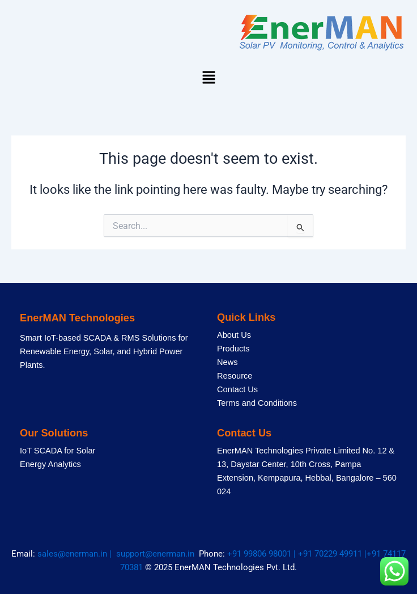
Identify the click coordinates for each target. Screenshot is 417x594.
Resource (234, 375)
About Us (234, 335)
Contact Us (237, 389)
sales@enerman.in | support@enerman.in (118, 554)
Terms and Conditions (257, 403)
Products (233, 348)
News (227, 362)
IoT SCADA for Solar (57, 450)
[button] (208, 78)
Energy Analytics (50, 464)
